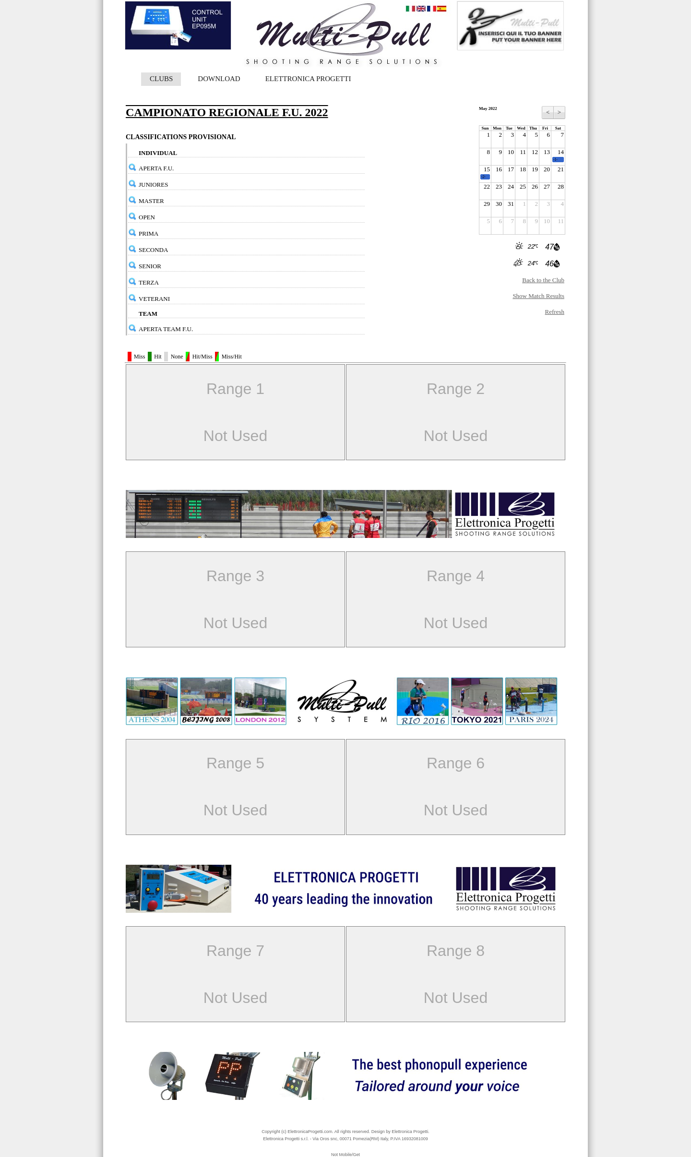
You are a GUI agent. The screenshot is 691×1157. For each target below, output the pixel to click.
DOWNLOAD (219, 79)
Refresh (554, 311)
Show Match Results (538, 295)
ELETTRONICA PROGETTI (308, 79)
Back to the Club (543, 280)
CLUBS (161, 79)
